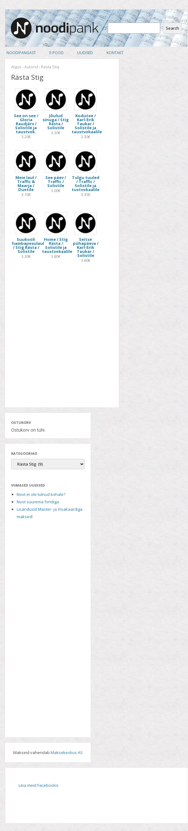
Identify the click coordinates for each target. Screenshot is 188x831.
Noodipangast (21, 52)
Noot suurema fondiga (38, 502)
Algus (16, 67)
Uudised (85, 52)
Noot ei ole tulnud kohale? (41, 494)
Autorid (31, 67)
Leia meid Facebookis (39, 785)
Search (172, 28)
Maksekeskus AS (67, 752)
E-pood (56, 52)
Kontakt (115, 52)
